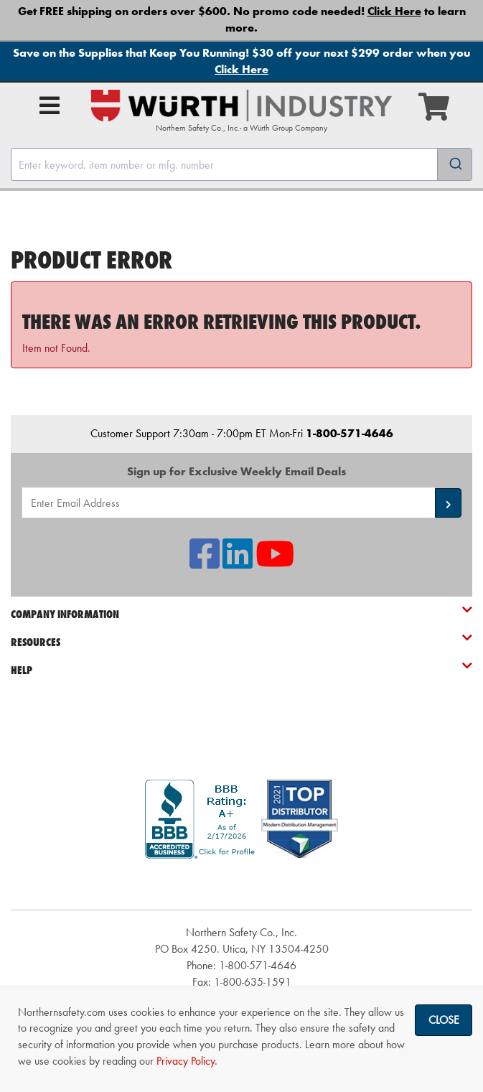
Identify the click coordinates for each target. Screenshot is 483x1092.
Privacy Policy (185, 1061)
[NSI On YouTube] (274, 562)
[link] (242, 884)
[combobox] (241, 164)
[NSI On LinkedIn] (237, 562)
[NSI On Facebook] (204, 562)
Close (443, 1020)
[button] (448, 503)
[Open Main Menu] (49, 105)
